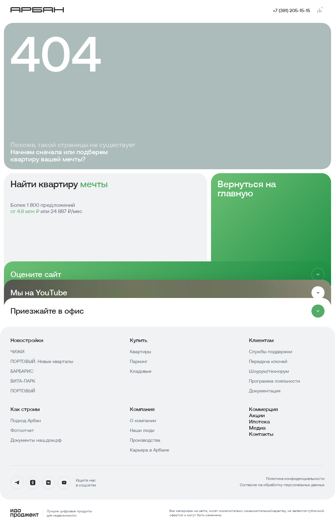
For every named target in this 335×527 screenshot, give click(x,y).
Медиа (257, 428)
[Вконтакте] (48, 482)
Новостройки (26, 340)
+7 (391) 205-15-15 (291, 10)
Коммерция (263, 409)
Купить (138, 340)
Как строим (25, 409)
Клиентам (261, 340)
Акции (257, 415)
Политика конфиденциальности (295, 478)
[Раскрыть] (318, 292)
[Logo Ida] (51, 513)
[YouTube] (64, 482)
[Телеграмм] (17, 482)
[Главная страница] (37, 10)
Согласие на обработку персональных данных (282, 485)
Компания (142, 409)
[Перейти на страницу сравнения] (319, 10)
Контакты (261, 434)
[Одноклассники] (32, 482)
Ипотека (259, 421)
